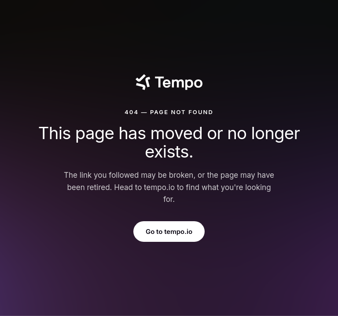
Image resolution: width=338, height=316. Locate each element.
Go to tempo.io (169, 231)
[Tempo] (169, 82)
